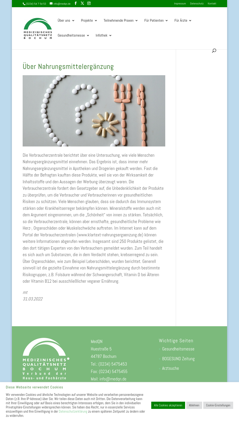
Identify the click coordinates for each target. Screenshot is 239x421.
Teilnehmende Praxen (119, 21)
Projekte (87, 21)
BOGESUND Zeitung (178, 359)
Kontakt (212, 3)
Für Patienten (154, 21)
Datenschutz (197, 3)
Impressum (180, 3)
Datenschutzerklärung (73, 411)
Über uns (64, 21)
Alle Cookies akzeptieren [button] (168, 405)
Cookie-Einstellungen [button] (218, 405)
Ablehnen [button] (194, 405)
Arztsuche (170, 368)
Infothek (101, 36)
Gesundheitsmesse (71, 36)
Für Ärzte (181, 21)
